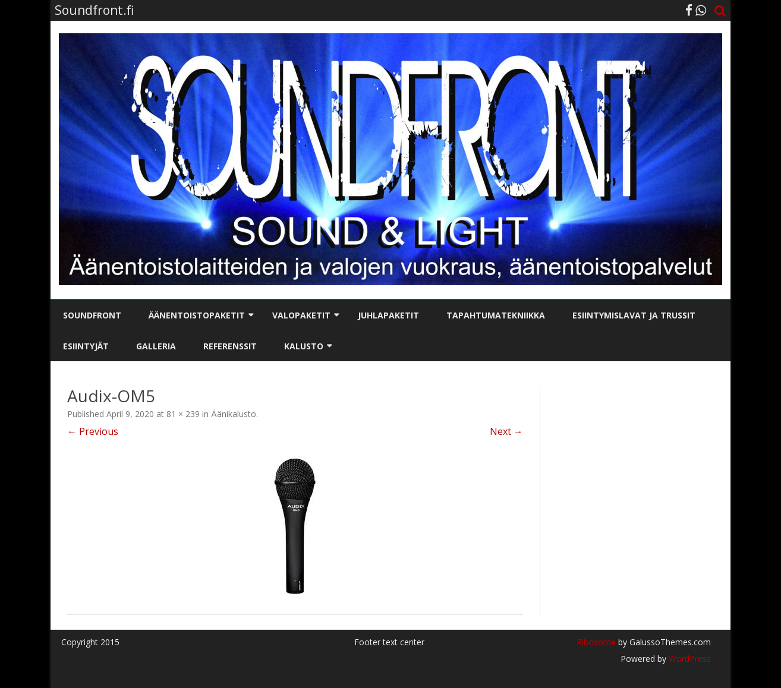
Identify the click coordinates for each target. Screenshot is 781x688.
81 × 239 (183, 413)
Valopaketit (301, 315)
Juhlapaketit (388, 315)
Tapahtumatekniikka (495, 315)
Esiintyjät (86, 346)
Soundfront (92, 315)
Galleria (156, 346)
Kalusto (303, 346)
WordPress (688, 658)
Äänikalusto (233, 413)
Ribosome (596, 642)
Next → (506, 431)
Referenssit (230, 346)
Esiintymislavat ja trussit (633, 315)
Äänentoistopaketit (197, 315)
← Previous (92, 431)
